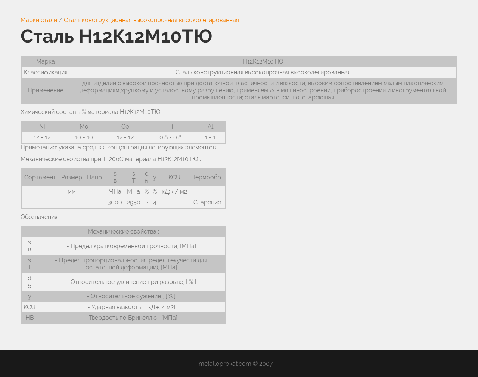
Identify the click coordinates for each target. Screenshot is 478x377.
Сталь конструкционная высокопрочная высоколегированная (151, 20)
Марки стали (39, 20)
